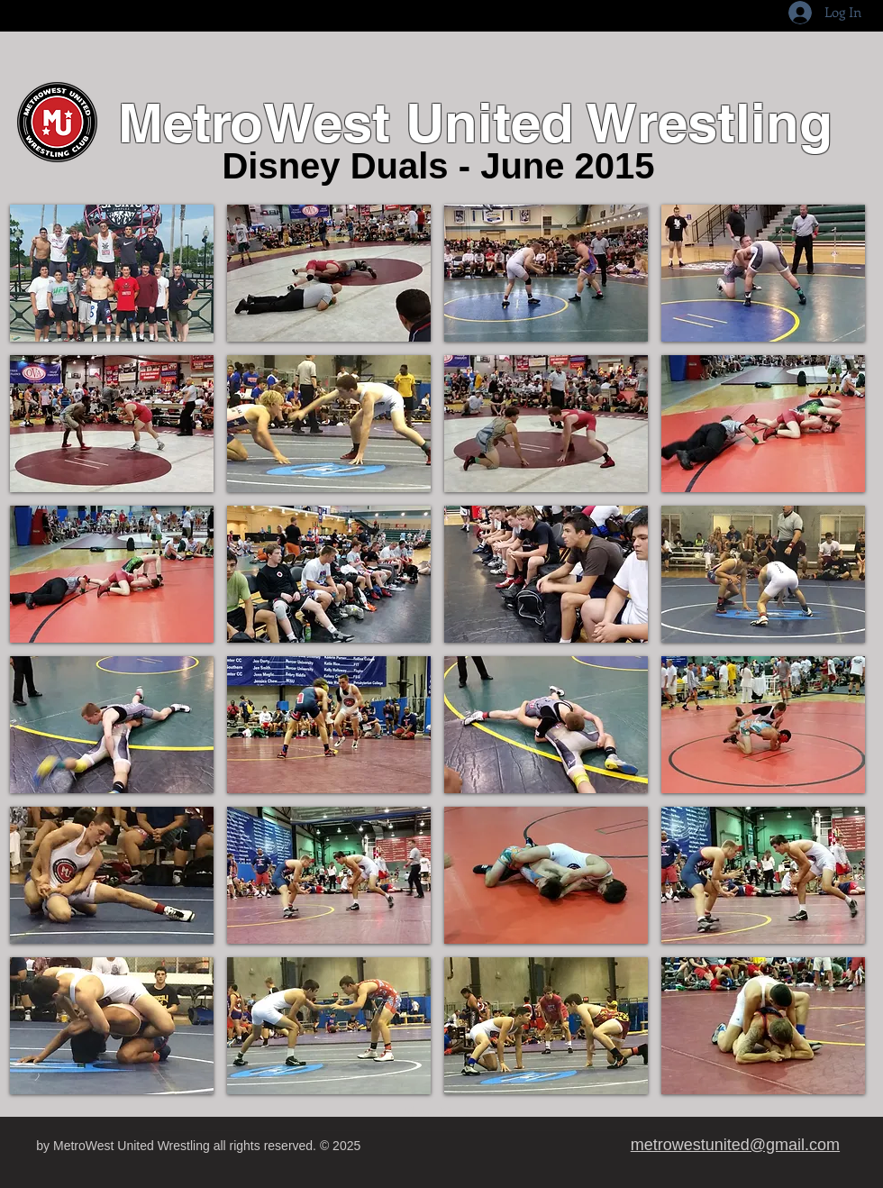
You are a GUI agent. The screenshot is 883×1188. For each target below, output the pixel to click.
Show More (437, 1111)
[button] (112, 273)
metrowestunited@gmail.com (735, 1145)
